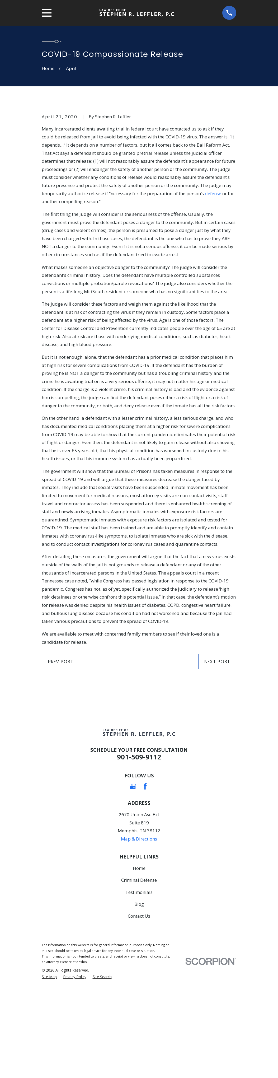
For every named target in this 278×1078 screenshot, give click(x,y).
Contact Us (139, 1006)
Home (139, 958)
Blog (139, 994)
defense (213, 283)
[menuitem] (49, 1066)
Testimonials (139, 982)
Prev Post (60, 751)
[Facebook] (145, 876)
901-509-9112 (139, 846)
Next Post (217, 751)
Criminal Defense (139, 970)
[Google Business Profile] (133, 876)
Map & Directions (139, 929)
